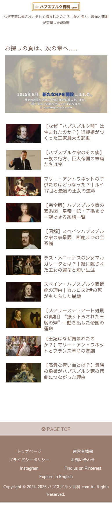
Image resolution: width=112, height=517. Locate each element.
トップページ (29, 451)
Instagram (29, 468)
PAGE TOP (56, 429)
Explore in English (56, 476)
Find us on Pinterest (82, 468)
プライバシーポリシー (29, 459)
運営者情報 (83, 451)
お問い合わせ (83, 459)
